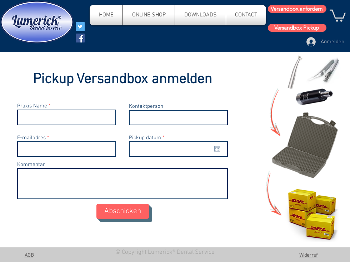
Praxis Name (32, 106)
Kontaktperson (146, 106)
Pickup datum (148, 138)
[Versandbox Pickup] (297, 28)
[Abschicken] (122, 211)
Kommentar (31, 164)
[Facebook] (80, 38)
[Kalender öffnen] (217, 149)
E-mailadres (31, 138)
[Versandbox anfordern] (297, 9)
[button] (338, 15)
